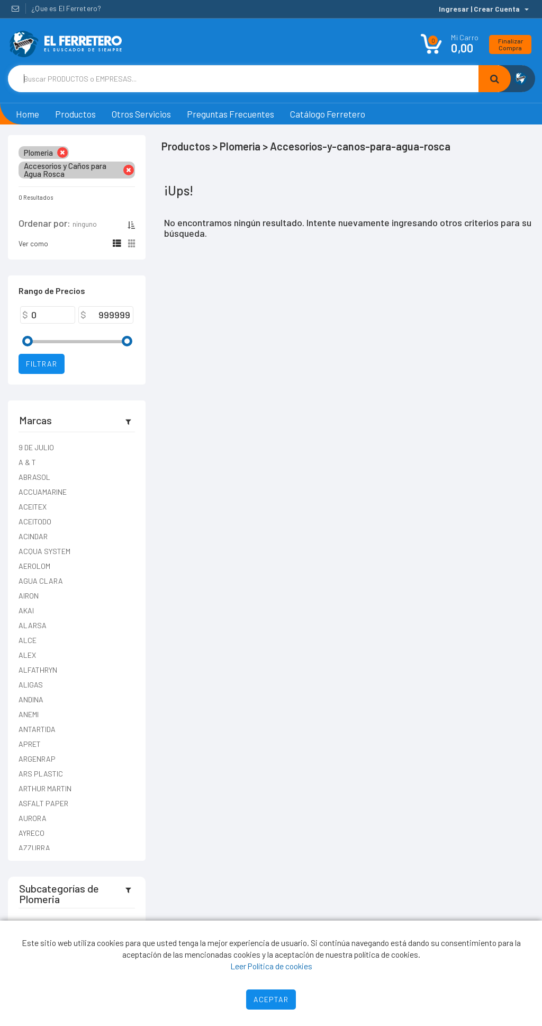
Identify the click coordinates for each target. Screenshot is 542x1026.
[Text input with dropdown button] (243, 78)
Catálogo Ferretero (327, 114)
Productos (75, 114)
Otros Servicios (141, 114)
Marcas (35, 420)
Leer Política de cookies (271, 966)
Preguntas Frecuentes (230, 114)
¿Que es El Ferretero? (66, 8)
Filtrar (41, 363)
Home (27, 114)
